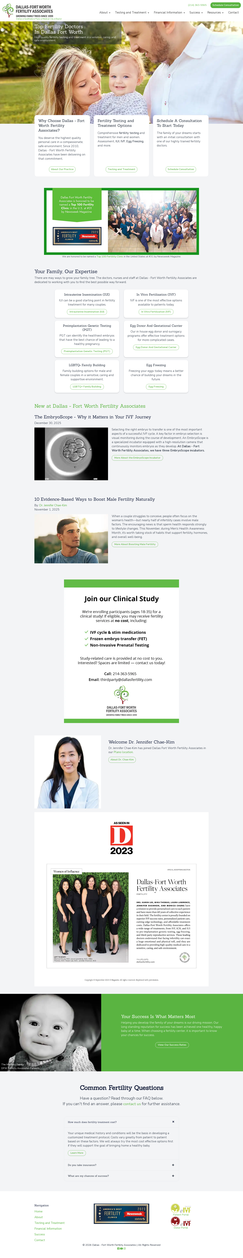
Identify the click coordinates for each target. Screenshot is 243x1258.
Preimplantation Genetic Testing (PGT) (87, 351)
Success (196, 13)
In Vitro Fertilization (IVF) (156, 311)
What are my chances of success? (88, 1175)
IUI (117, 141)
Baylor (59, 19)
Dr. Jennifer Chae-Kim (53, 505)
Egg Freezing (134, 141)
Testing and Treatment (132, 13)
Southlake (28, 19)
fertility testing (58, 37)
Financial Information (169, 13)
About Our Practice (62, 169)
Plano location (123, 752)
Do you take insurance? (82, 1165)
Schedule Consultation (225, 5)
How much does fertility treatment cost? (92, 1122)
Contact (233, 13)
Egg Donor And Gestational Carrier (156, 347)
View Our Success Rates (172, 1045)
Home (38, 1211)
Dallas (19, 19)
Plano (38, 19)
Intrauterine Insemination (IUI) (87, 311)
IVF (123, 141)
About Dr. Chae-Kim (122, 759)
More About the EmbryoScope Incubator (137, 457)
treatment (80, 37)
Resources (215, 13)
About (104, 13)
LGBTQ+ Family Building (87, 386)
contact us (132, 1104)
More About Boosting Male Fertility (134, 544)
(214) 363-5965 (197, 5)
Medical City (48, 19)
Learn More (77, 1153)
